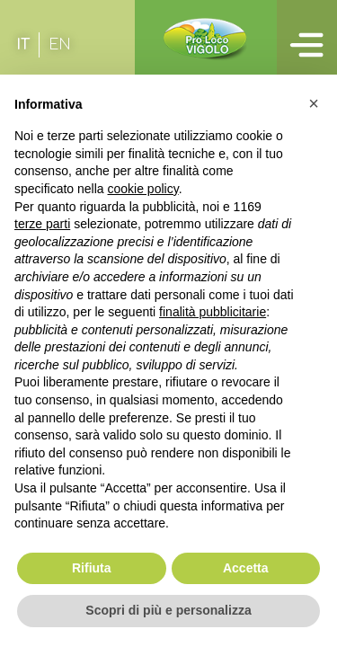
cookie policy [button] (143, 189)
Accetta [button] (246, 568)
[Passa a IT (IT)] (23, 45)
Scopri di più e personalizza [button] (168, 610)
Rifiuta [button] (91, 568)
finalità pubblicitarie (212, 312)
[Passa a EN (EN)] (60, 45)
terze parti (42, 224)
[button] (313, 103)
